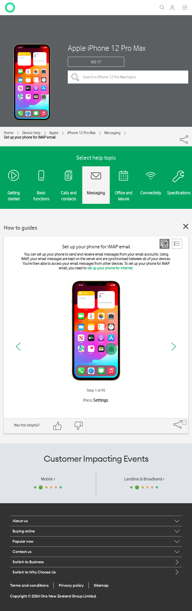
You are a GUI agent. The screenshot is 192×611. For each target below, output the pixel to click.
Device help (31, 133)
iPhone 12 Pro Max (81, 133)
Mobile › (48, 478)
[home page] (10, 7)
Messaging (112, 133)
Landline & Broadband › (144, 478)
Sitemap (101, 585)
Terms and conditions (29, 585)
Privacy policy (71, 585)
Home (9, 133)
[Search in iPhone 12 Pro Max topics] (128, 77)
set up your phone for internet (109, 268)
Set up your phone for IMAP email (30, 137)
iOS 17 (96, 62)
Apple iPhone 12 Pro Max (107, 48)
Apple (53, 133)
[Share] (187, 132)
